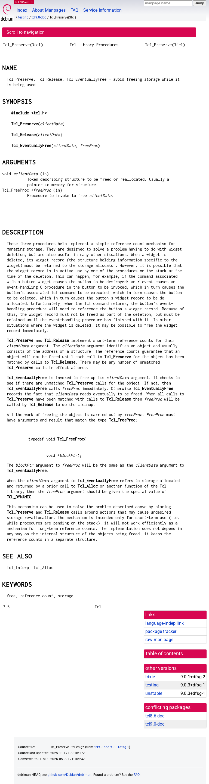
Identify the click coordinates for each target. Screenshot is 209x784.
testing (23, 17)
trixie (150, 676)
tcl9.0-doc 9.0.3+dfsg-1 (111, 747)
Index (22, 10)
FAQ (74, 10)
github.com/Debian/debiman (70, 775)
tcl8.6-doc (155, 716)
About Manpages (49, 10)
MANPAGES (24, 2)
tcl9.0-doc (39, 17)
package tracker (160, 631)
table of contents (164, 653)
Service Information (102, 10)
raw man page (159, 639)
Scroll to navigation (26, 32)
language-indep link (164, 623)
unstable (153, 693)
